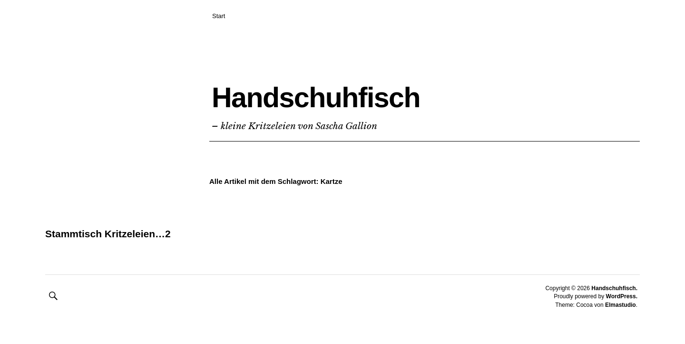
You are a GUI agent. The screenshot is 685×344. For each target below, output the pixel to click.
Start (218, 16)
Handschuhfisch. (614, 302)
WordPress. (621, 310)
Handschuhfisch (357, 93)
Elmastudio (620, 319)
